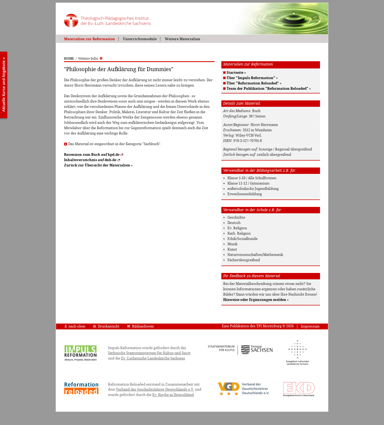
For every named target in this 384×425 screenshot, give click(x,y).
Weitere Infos (90, 58)
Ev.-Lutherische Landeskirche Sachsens (153, 358)
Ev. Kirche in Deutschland (173, 395)
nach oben (75, 326)
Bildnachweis (140, 326)
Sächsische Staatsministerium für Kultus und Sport (149, 353)
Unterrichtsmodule (140, 39)
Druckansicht (106, 326)
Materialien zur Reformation (89, 39)
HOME (69, 58)
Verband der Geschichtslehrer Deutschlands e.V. (155, 389)
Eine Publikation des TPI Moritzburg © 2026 (258, 326)
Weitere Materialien (182, 39)
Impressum (310, 326)
